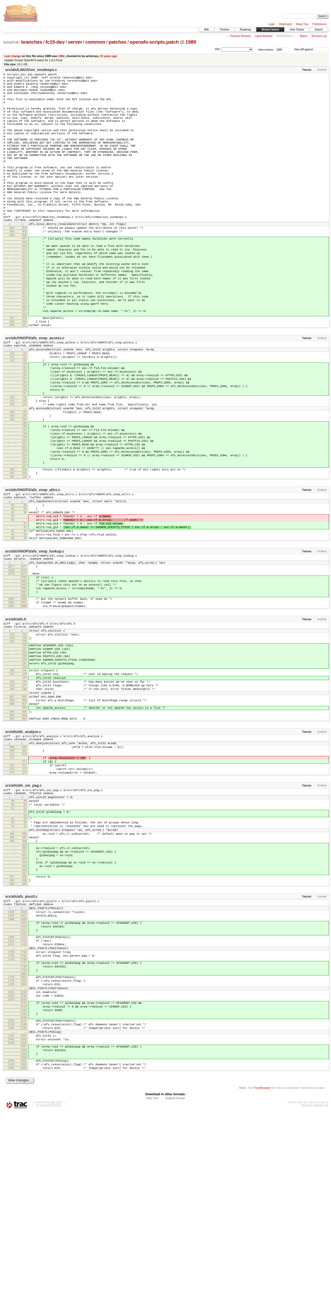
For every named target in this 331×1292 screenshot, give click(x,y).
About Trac (302, 24)
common (95, 42)
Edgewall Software (50, 1284)
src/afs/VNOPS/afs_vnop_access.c (35, 396)
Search (318, 29)
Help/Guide (285, 24)
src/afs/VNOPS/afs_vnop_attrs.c (32, 576)
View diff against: (311, 49)
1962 (61, 56)
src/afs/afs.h (15, 725)
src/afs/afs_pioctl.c (21, 1046)
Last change (12, 56)
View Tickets (297, 29)
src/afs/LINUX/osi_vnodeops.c (31, 70)
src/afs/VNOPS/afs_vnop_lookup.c (34, 647)
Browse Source (270, 29)
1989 (190, 42)
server (75, 42)
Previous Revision (240, 36)
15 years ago (108, 56)
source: (11, 42)
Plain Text (152, 1277)
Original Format (175, 1277)
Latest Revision (263, 36)
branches (31, 42)
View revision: (266, 49)
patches (117, 42)
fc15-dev (55, 42)
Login (272, 24)
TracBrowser (262, 1267)
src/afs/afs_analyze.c (23, 856)
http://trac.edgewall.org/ (315, 1284)
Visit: (217, 49)
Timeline (224, 29)
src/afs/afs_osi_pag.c (23, 918)
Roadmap (245, 29)
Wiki (206, 29)
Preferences (320, 24)
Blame (303, 36)
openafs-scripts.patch (154, 42)
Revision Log (319, 36)
